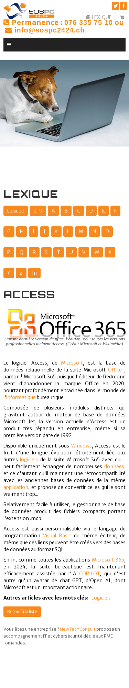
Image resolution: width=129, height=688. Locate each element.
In (34, 273)
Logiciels (101, 598)
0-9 (37, 211)
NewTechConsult (78, 629)
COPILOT (89, 574)
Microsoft (72, 363)
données (114, 466)
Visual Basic (57, 536)
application (15, 487)
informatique (21, 397)
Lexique (15, 211)
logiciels (29, 459)
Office (115, 370)
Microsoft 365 (108, 560)
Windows (81, 446)
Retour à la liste (22, 611)
